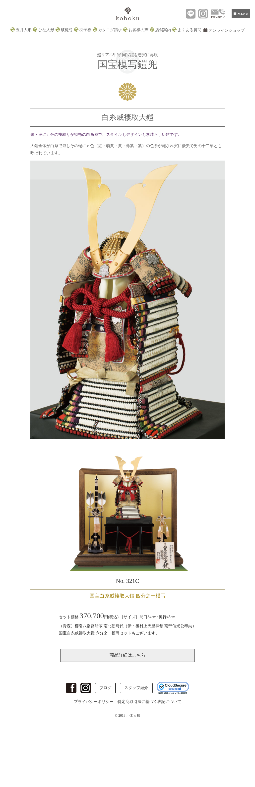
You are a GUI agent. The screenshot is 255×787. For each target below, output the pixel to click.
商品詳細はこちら (127, 655)
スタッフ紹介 (136, 688)
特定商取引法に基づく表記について (149, 702)
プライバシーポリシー (94, 702)
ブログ (105, 688)
